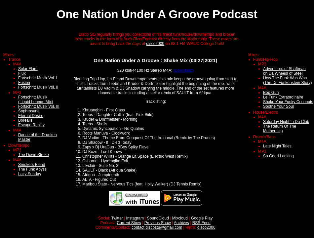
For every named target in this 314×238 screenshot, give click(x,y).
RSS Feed (201, 222)
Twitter (117, 218)
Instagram (135, 218)
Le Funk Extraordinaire (283, 97)
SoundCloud (158, 218)
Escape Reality (31, 125)
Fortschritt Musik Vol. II (38, 87)
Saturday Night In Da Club (286, 121)
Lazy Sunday (29, 174)
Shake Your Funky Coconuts (288, 101)
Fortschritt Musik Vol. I (37, 78)
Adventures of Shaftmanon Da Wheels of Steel (284, 71)
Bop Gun (271, 92)
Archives (181, 222)
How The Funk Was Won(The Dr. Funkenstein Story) (287, 80)
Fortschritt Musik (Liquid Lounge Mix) (35, 99)
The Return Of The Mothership (279, 128)
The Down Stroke (33, 154)
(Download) (184, 70)
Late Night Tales (277, 146)
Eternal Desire (30, 115)
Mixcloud (180, 218)
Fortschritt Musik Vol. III (38, 106)
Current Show (129, 222)
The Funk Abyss (32, 169)
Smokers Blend (31, 164)
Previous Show (157, 222)
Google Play (202, 218)
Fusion (24, 82)
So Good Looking (278, 156)
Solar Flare (28, 68)
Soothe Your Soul (278, 106)
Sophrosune (29, 111)
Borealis (25, 120)
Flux (22, 73)
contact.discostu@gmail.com (157, 227)
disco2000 (155, 43)
